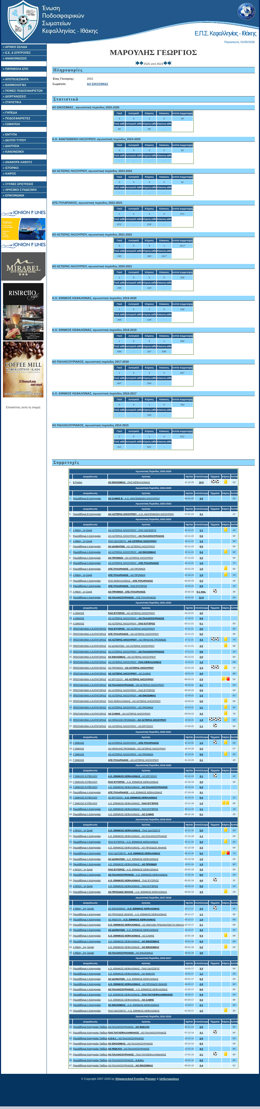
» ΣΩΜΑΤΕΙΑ (11, 124)
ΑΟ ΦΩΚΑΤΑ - (131, 919)
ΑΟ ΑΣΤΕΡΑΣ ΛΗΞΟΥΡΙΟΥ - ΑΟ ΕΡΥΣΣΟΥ (130, 726)
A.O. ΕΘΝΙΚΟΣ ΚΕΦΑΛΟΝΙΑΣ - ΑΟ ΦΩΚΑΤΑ (131, 973)
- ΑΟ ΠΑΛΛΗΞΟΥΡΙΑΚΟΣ (137, 1032)
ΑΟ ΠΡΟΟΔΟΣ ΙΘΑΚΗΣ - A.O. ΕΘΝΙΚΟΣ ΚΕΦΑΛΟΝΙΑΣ (137, 914)
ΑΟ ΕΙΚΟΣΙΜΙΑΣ (97, 83)
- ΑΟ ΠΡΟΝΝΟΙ (126, 569)
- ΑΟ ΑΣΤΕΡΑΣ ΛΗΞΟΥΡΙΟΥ (131, 546)
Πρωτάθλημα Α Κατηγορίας (87, 536)
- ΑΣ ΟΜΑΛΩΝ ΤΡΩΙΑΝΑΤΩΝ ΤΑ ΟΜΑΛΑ (146, 924)
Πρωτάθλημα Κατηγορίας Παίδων (90, 1027)
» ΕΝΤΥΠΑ (10, 134)
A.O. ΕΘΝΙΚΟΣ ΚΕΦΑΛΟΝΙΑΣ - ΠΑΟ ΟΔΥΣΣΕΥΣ (133, 968)
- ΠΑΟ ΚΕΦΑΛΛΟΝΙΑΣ (129, 482)
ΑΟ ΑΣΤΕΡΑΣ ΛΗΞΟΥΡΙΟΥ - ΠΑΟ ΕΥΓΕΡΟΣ (131, 690)
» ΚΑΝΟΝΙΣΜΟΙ (13, 151)
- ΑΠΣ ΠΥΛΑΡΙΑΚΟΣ (132, 597)
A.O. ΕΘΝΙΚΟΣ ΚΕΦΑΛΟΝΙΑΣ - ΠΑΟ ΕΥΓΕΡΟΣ (133, 809)
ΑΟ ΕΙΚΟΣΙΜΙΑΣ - (133, 908)
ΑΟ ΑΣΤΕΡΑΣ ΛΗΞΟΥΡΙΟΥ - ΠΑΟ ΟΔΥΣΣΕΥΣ (132, 530)
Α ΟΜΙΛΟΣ (78, 613)
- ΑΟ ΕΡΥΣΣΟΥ (132, 776)
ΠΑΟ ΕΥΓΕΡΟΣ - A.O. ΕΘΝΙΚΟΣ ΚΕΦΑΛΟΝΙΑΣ (133, 842)
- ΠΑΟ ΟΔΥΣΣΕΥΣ (134, 830)
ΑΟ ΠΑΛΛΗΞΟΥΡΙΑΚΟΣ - (129, 1027)
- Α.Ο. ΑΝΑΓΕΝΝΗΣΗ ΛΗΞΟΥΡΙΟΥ (134, 498)
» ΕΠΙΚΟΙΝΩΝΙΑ (13, 195)
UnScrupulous (169, 1078)
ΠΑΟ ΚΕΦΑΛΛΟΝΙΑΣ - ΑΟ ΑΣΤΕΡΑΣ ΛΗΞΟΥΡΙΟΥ (134, 701)
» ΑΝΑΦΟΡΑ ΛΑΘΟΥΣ (17, 162)
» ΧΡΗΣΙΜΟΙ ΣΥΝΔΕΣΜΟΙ (20, 189)
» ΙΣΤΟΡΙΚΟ (10, 167)
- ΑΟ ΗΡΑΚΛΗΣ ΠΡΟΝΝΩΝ (137, 639)
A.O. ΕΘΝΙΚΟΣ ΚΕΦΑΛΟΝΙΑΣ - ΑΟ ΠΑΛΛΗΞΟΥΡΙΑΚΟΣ (137, 836)
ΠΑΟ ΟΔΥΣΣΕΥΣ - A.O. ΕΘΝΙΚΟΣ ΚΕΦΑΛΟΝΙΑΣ (133, 1010)
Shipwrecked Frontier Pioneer (135, 1078)
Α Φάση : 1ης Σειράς (83, 908)
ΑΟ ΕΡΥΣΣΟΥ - (131, 679)
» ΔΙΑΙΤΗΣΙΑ (11, 145)
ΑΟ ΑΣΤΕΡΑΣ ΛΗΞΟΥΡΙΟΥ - (136, 536)
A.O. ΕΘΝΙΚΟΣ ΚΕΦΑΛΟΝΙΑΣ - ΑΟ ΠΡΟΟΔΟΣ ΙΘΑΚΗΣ (137, 847)
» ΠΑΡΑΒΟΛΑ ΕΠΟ (15, 68)
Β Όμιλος (77, 482)
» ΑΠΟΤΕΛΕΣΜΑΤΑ (16, 79)
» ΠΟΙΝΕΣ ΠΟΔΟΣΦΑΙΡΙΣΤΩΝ (23, 90)
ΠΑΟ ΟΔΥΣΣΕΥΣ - (132, 541)
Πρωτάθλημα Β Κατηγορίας (87, 498)
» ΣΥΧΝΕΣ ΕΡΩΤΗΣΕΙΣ (18, 184)
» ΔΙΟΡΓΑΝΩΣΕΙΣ (14, 96)
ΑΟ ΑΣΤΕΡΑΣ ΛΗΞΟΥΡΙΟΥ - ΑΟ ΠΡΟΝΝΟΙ (130, 707)
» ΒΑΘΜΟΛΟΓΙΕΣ (14, 85)
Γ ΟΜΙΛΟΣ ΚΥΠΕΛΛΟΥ (85, 776)
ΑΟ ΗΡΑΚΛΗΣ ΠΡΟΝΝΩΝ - (137, 720)
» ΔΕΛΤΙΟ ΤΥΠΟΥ (14, 140)
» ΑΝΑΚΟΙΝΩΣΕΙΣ (15, 58)
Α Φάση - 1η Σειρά (82, 530)
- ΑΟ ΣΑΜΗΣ (129, 673)
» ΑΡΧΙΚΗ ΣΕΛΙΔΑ (15, 46)
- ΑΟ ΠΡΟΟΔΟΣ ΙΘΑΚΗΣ (137, 984)
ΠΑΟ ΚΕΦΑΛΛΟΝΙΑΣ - (130, 581)
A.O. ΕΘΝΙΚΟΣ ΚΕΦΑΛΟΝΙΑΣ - (137, 787)
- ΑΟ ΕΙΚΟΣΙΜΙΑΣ (130, 953)
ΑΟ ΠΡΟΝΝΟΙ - (131, 668)
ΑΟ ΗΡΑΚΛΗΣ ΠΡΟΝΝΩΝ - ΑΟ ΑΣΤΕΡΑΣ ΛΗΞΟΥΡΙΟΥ (137, 748)
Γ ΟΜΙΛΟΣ (78, 743)
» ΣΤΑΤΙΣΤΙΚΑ (12, 102)
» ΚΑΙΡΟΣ (9, 173)
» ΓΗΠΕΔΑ (10, 112)
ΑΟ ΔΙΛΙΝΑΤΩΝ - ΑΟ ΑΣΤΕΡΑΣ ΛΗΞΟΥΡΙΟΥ (131, 646)
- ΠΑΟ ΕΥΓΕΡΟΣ (127, 586)
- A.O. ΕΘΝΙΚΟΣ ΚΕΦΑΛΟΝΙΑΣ (133, 782)
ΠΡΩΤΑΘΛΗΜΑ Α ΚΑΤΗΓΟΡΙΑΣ (89, 628)
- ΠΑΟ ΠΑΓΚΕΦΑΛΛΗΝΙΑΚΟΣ (137, 1054)
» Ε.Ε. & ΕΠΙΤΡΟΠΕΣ (17, 52)
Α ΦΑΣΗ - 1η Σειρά (82, 830)
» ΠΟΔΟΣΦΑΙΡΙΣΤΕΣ (16, 118)
